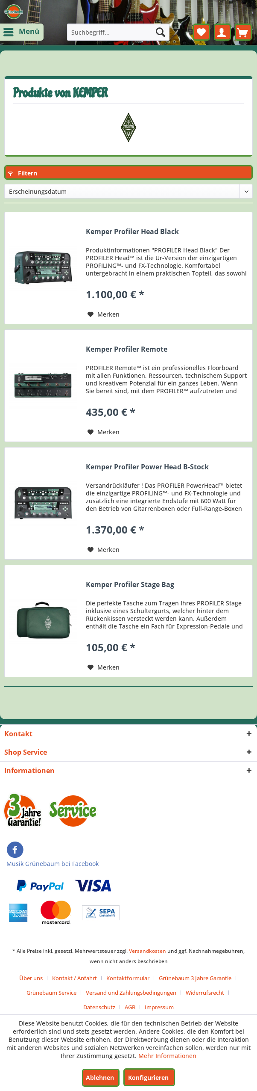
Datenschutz (99, 1007)
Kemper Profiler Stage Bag (130, 584)
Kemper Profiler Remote (126, 349)
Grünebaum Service (51, 992)
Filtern (22, 173)
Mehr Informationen (167, 1056)
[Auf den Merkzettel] (104, 314)
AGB (130, 1007)
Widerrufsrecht (205, 992)
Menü (22, 30)
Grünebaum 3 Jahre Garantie (195, 978)
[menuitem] (22, 32)
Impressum (159, 1007)
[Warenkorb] (243, 32)
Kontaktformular (127, 978)
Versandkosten (147, 951)
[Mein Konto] (222, 32)
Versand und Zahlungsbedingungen (131, 992)
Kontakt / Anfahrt (74, 978)
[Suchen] (160, 32)
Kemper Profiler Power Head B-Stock (147, 466)
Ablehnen (100, 1077)
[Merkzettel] (201, 32)
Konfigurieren (148, 1077)
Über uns (31, 978)
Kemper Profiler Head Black (132, 231)
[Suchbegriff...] (118, 32)
